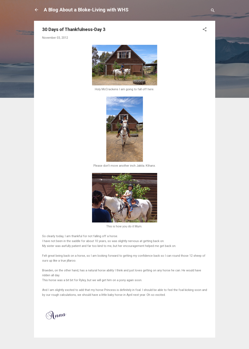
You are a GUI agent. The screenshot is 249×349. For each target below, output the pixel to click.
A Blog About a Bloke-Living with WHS (86, 10)
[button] (204, 30)
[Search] (212, 11)
